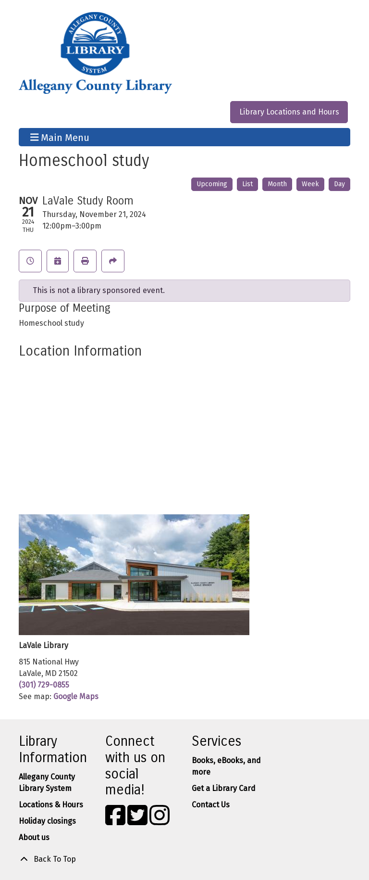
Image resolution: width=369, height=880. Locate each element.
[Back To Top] (184, 859)
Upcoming (212, 184)
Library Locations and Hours (289, 111)
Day (339, 184)
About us (34, 837)
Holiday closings (47, 821)
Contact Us (211, 804)
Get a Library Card (224, 788)
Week (310, 184)
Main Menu (60, 137)
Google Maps (75, 696)
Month (277, 184)
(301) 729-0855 (44, 684)
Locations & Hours (51, 804)
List (247, 184)
